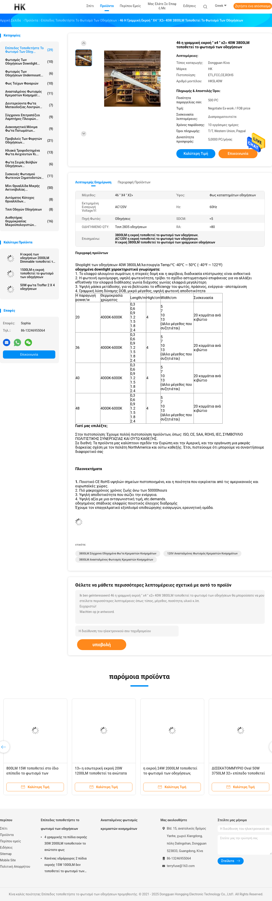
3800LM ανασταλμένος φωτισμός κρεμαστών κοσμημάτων (116, 559)
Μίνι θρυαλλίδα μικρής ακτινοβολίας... (29, 187)
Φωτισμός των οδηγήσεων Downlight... (29, 61)
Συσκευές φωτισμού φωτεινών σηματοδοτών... (29, 176)
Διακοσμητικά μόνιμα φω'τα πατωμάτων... (29, 128)
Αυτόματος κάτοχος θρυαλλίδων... (29, 199)
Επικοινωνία (29, 354)
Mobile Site (8, 860)
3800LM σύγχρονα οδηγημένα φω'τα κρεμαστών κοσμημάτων (117, 553)
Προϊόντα (7, 835)
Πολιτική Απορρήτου (15, 866)
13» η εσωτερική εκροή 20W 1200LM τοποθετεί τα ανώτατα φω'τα (101, 773)
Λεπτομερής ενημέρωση (93, 182)
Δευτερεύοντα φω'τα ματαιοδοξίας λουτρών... (29, 105)
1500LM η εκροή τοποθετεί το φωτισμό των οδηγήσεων (36, 273)
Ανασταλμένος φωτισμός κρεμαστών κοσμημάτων (119, 824)
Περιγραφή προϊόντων (134, 182)
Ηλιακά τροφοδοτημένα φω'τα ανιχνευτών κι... (29, 152)
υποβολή (101, 644)
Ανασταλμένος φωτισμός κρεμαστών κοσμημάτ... (29, 93)
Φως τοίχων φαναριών (29, 83)
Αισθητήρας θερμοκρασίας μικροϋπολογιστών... (29, 221)
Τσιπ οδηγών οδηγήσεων (29, 209)
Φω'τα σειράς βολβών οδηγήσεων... (29, 164)
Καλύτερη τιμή (196, 153)
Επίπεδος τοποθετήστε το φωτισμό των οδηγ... (29, 49)
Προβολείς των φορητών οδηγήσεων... (29, 140)
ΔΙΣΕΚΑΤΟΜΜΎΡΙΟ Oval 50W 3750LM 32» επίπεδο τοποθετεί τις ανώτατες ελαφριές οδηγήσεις (240, 773)
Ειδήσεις (6, 847)
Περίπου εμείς (10, 841)
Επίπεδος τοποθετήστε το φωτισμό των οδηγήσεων (60, 824)
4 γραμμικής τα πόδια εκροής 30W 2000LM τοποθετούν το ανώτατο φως (65, 843)
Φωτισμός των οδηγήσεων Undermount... (29, 73)
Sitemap (6, 854)
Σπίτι (3, 828)
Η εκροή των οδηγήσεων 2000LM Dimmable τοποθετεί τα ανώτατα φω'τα (37, 258)
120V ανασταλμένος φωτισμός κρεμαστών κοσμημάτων (202, 553)
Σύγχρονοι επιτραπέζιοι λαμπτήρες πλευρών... (29, 117)
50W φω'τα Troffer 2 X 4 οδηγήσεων (37, 287)
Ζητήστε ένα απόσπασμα (252, 6)
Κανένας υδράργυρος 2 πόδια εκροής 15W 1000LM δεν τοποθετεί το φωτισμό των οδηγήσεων (65, 865)
